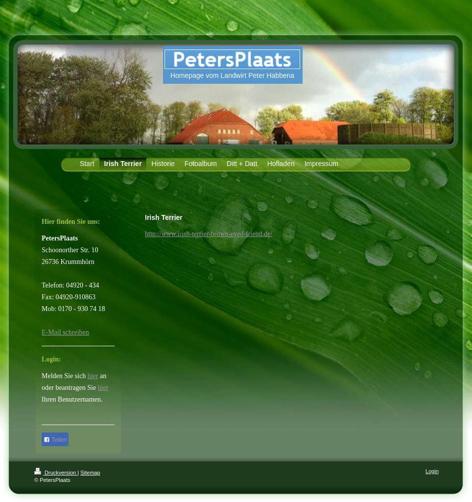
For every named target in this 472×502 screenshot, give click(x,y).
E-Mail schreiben (65, 332)
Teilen (55, 439)
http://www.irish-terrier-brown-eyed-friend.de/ (208, 234)
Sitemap (90, 473)
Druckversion (55, 473)
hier (93, 376)
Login (432, 471)
